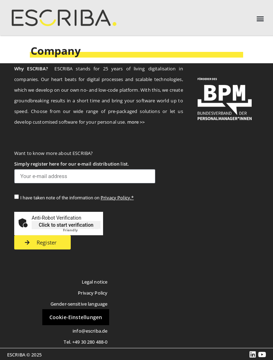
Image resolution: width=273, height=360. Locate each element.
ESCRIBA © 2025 (24, 354)
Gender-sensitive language (78, 304)
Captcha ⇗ (82, 229)
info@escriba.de (90, 331)
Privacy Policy (92, 293)
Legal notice (95, 282)
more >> (136, 122)
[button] (260, 19)
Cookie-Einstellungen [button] (75, 317)
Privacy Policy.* (117, 197)
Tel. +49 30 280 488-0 (85, 342)
